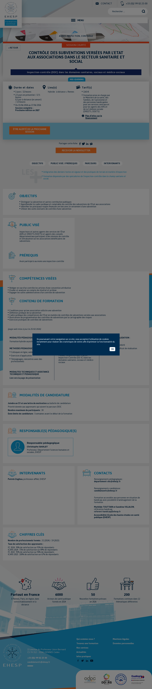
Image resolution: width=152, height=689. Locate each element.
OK (112, 349)
